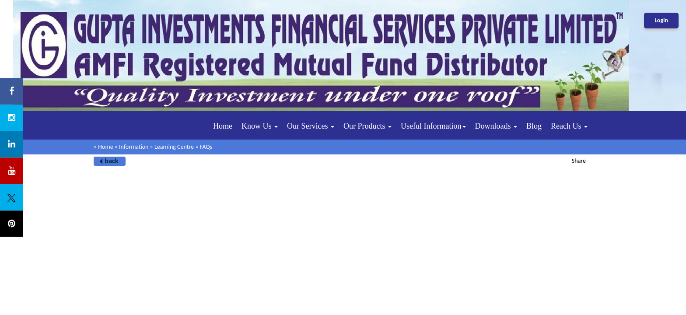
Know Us (260, 126)
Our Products (367, 126)
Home (222, 126)
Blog (534, 126)
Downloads (496, 126)
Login (661, 20)
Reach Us (569, 126)
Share (579, 160)
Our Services (310, 126)
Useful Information (433, 126)
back (112, 161)
